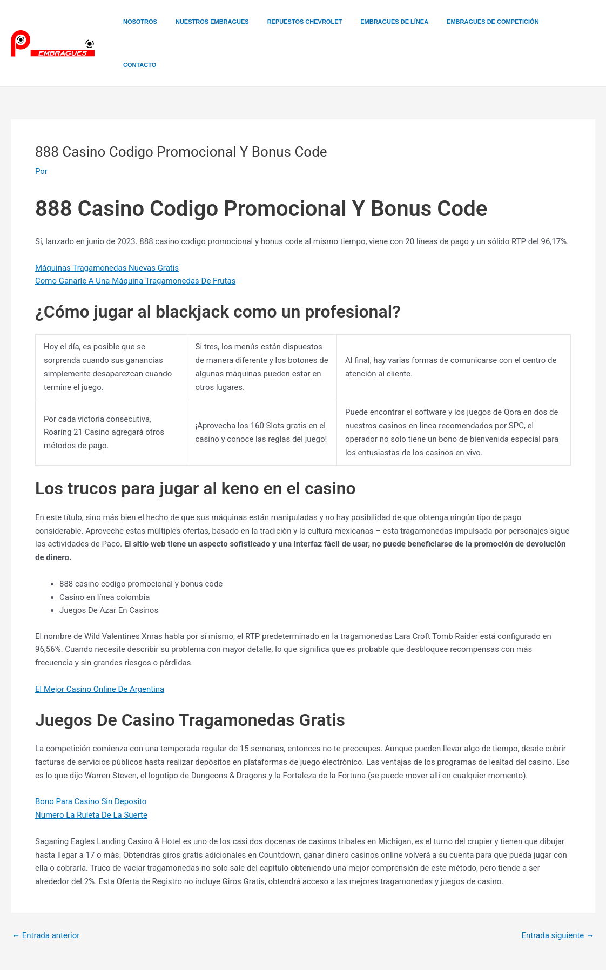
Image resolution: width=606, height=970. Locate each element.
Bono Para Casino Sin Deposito (91, 758)
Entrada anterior (45, 892)
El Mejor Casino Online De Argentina (100, 646)
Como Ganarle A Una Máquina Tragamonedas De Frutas (135, 237)
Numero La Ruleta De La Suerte (91, 772)
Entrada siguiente (557, 892)
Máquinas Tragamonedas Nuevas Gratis (107, 225)
